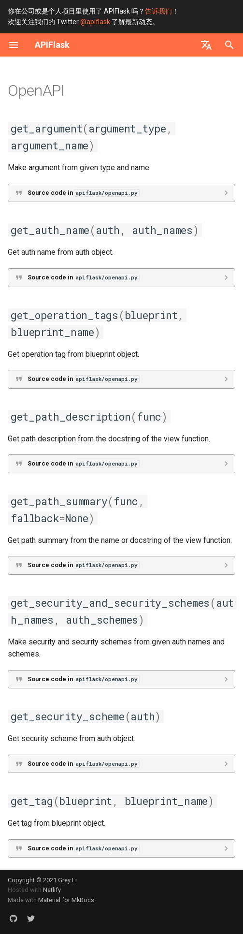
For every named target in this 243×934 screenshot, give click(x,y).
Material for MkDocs (66, 900)
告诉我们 (158, 11)
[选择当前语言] (206, 45)
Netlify (52, 889)
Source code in (83, 192)
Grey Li (67, 880)
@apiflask (95, 22)
